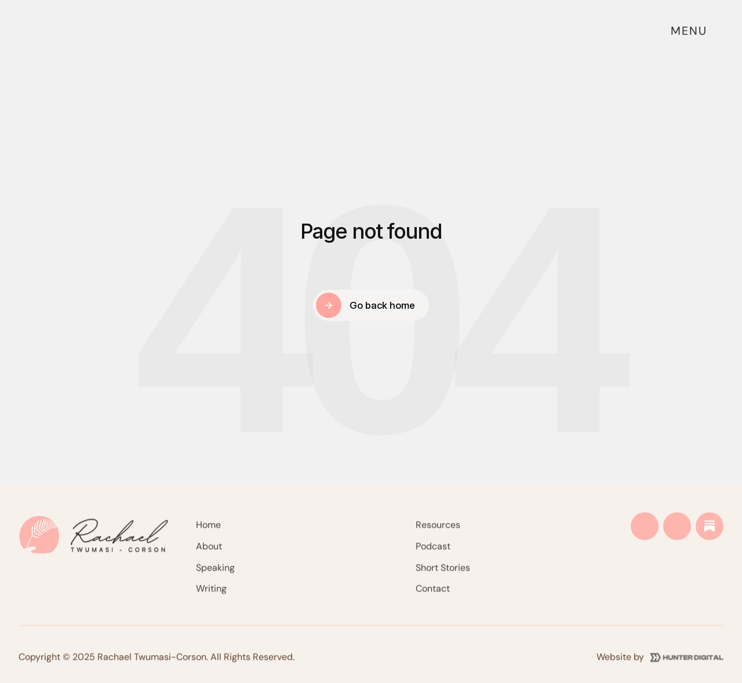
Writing (211, 595)
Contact (433, 595)
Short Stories (443, 573)
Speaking (215, 573)
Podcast (433, 552)
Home (208, 531)
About (209, 552)
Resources (438, 531)
